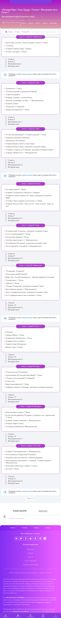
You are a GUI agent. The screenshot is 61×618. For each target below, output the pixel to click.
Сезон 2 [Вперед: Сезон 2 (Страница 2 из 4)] (30, 498)
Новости (30, 557)
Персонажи (30, 549)
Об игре (36, 527)
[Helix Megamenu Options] (30, 1)
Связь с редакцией (30, 561)
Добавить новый (43, 511)
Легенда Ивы (25, 32)
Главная (10, 32)
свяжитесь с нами (43, 602)
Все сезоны (53, 23)
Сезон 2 (30, 23)
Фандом (48, 527)
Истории (17, 32)
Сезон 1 (23, 23)
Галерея (30, 553)
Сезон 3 (37, 23)
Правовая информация (30, 564)
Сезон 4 (45, 23)
